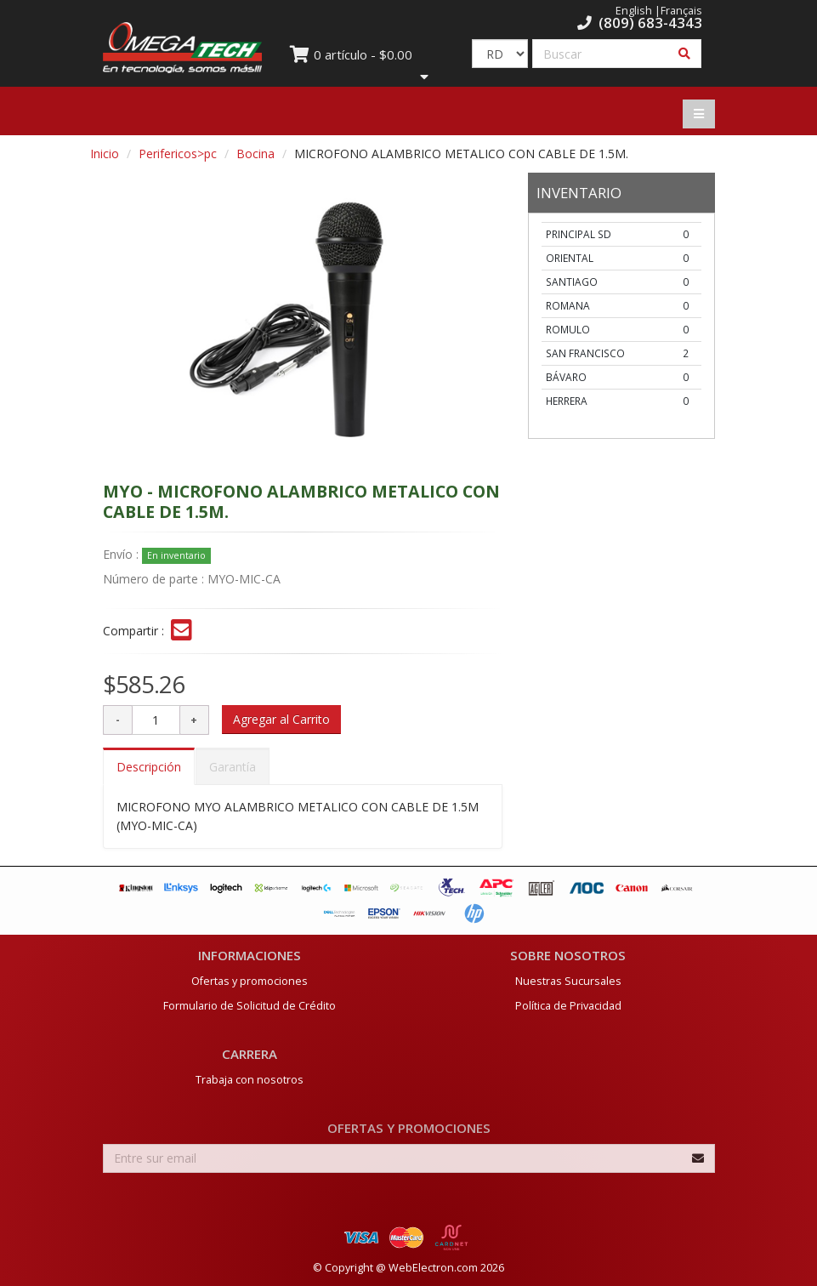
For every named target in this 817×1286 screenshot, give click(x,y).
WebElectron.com (433, 1267)
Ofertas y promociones (249, 981)
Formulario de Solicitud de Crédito (249, 1006)
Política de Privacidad (568, 1006)
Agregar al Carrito (281, 719)
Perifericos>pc (178, 153)
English (634, 10)
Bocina (255, 153)
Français (681, 10)
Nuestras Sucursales (568, 981)
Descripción (148, 767)
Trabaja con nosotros (250, 1080)
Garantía (232, 767)
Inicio (104, 153)
